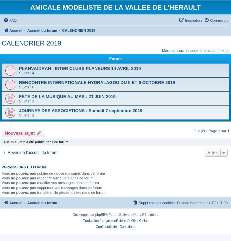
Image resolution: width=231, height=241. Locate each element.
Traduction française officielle (104, 221)
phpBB (100, 215)
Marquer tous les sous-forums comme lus (195, 51)
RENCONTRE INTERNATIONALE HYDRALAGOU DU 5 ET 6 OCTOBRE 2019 (97, 82)
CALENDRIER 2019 (31, 43)
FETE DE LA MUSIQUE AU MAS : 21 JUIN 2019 (67, 96)
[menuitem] (10, 20)
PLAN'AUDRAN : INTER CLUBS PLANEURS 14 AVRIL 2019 (80, 68)
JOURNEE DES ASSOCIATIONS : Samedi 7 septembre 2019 (80, 110)
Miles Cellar (139, 221)
